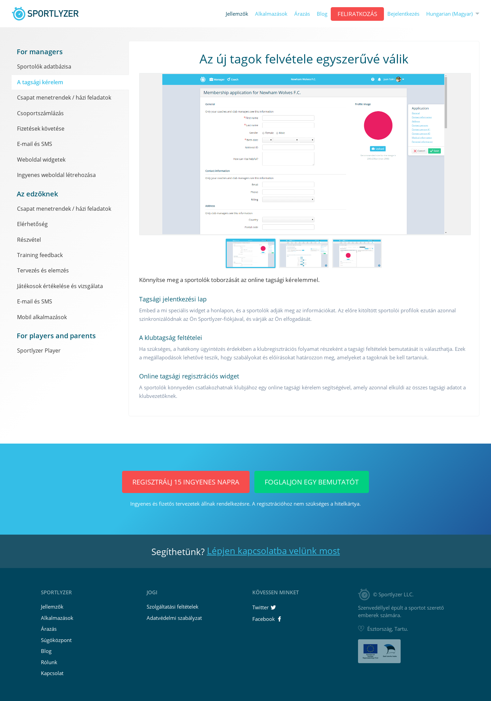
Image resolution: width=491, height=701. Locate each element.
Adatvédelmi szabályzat (174, 617)
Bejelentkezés (403, 13)
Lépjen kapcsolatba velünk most (273, 550)
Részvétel (29, 239)
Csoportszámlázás (40, 113)
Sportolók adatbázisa (44, 66)
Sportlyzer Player (39, 350)
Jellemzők (237, 13)
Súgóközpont (56, 640)
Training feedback (40, 255)
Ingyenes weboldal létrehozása (56, 175)
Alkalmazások (271, 13)
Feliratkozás (357, 14)
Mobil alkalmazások (42, 317)
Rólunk (49, 662)
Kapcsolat (52, 673)
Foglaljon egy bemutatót (312, 482)
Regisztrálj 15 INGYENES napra (185, 482)
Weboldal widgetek (41, 159)
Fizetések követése (40, 128)
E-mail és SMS (34, 144)
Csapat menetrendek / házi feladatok (64, 97)
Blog (322, 13)
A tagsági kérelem (40, 82)
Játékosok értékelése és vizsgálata (60, 286)
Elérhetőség (32, 224)
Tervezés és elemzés (43, 270)
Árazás (302, 13)
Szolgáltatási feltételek (172, 606)
